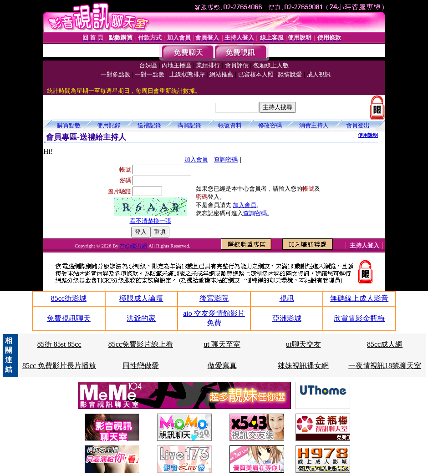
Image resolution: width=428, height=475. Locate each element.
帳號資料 (230, 125)
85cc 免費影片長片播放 (59, 365)
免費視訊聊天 (69, 318)
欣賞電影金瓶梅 (359, 318)
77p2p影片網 (134, 245)
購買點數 (69, 125)
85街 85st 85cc (59, 344)
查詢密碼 (226, 159)
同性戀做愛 (140, 365)
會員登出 (358, 125)
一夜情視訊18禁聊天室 (384, 365)
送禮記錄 (149, 125)
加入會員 (196, 159)
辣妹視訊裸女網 (303, 365)
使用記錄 (109, 125)
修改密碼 (270, 125)
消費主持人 (314, 125)
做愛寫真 (222, 365)
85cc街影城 (69, 298)
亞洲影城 (286, 318)
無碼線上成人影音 (359, 298)
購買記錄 (189, 125)
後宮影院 (214, 298)
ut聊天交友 (303, 344)
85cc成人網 (385, 344)
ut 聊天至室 (222, 344)
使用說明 (368, 135)
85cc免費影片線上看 (140, 344)
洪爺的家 (141, 318)
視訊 (287, 298)
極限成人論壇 (141, 298)
